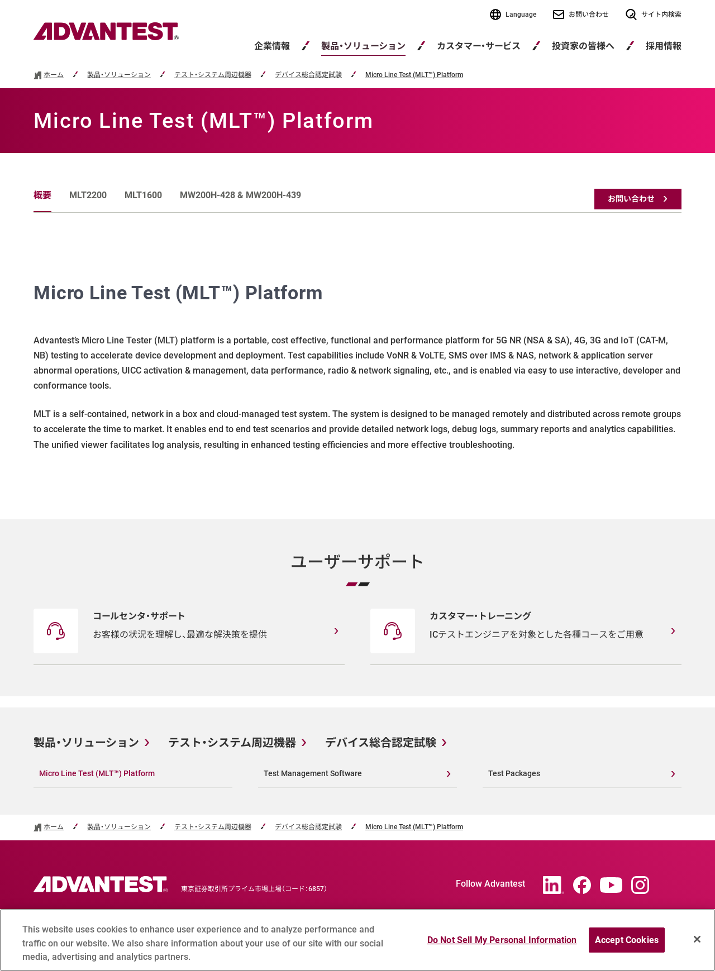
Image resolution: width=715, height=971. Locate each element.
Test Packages (514, 773)
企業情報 (272, 46)
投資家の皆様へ (583, 46)
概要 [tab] (42, 195)
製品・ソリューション (363, 46)
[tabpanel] (357, 366)
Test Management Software (313, 773)
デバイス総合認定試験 (308, 75)
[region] (357, 940)
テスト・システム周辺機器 (212, 75)
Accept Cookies (627, 940)
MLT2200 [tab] (88, 195)
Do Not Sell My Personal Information (502, 940)
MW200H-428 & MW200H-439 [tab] (240, 195)
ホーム (54, 75)
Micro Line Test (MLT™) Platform (414, 75)
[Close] (697, 939)
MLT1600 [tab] (143, 195)
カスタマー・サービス (479, 46)
